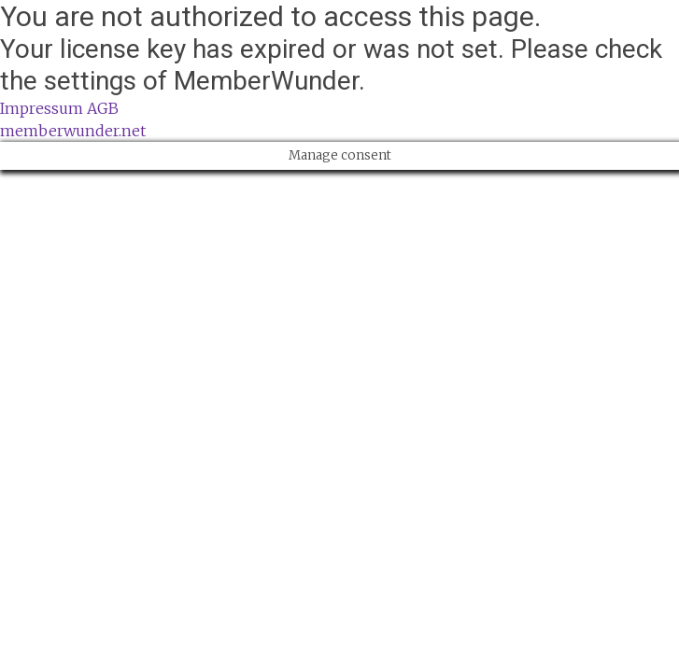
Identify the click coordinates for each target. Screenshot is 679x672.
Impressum (41, 108)
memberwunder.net (73, 130)
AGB (103, 108)
